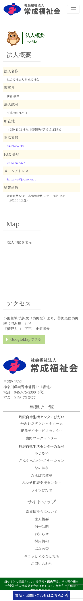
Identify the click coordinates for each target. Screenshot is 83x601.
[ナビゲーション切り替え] (73, 9)
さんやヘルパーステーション (41, 460)
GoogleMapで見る (25, 339)
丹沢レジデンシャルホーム (41, 423)
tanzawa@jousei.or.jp (22, 179)
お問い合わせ (41, 563)
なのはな (42, 467)
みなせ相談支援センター (41, 482)
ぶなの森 (42, 548)
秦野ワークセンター (41, 438)
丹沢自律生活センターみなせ (41, 446)
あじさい (42, 453)
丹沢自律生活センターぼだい (41, 416)
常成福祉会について (42, 511)
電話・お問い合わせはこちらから (41, 595)
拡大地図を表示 (19, 242)
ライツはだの (41, 490)
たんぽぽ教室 (41, 475)
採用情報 (42, 541)
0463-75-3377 (16, 163)
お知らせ (42, 533)
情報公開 (42, 526)
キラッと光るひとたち (41, 556)
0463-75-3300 (16, 146)
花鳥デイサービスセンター (42, 430)
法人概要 (42, 519)
